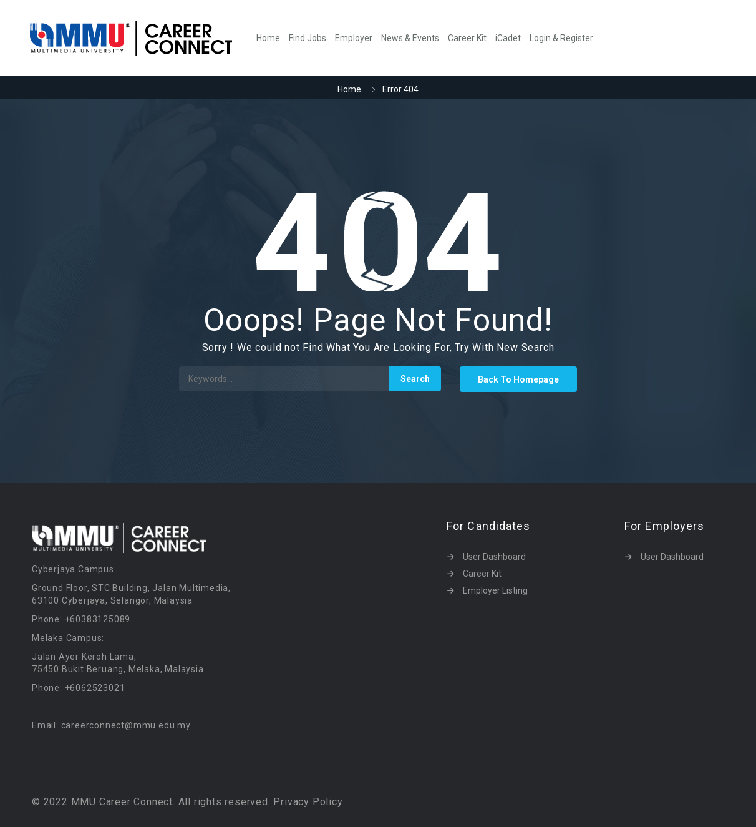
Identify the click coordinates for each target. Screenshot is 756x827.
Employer (353, 38)
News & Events (410, 38)
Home (268, 38)
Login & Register (561, 38)
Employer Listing (495, 590)
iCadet (508, 38)
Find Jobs (307, 38)
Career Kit (467, 38)
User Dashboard (494, 557)
